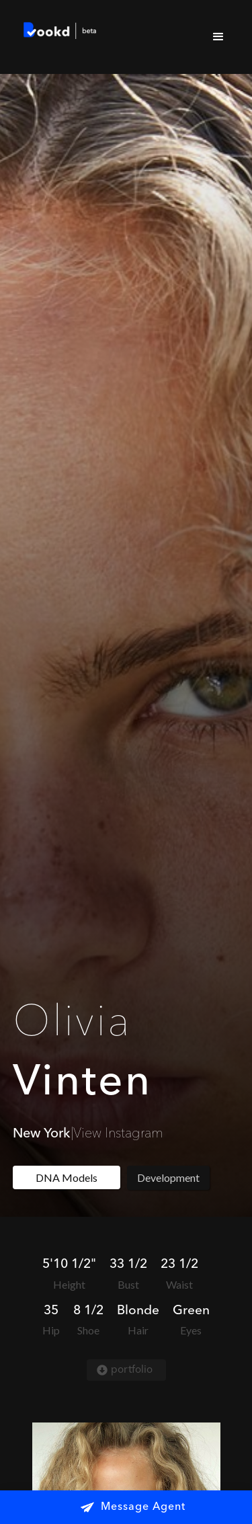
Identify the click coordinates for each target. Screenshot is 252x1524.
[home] (57, 32)
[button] (218, 37)
